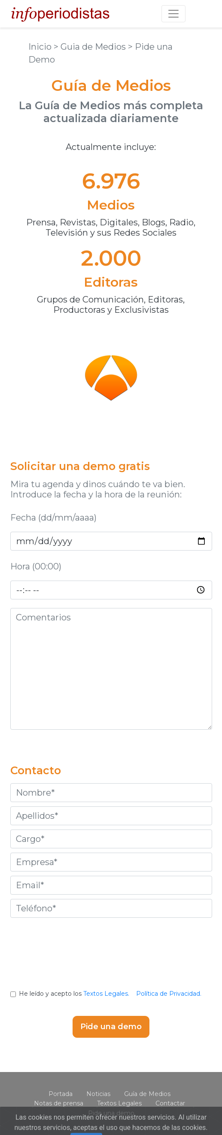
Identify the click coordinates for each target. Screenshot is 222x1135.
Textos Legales (119, 1103)
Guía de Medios (147, 1094)
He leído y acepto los (111, 993)
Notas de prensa (58, 1103)
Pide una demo (111, 1113)
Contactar (170, 1103)
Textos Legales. (106, 993)
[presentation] (111, 960)
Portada (61, 1094)
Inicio (41, 47)
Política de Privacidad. (168, 993)
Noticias (98, 1094)
